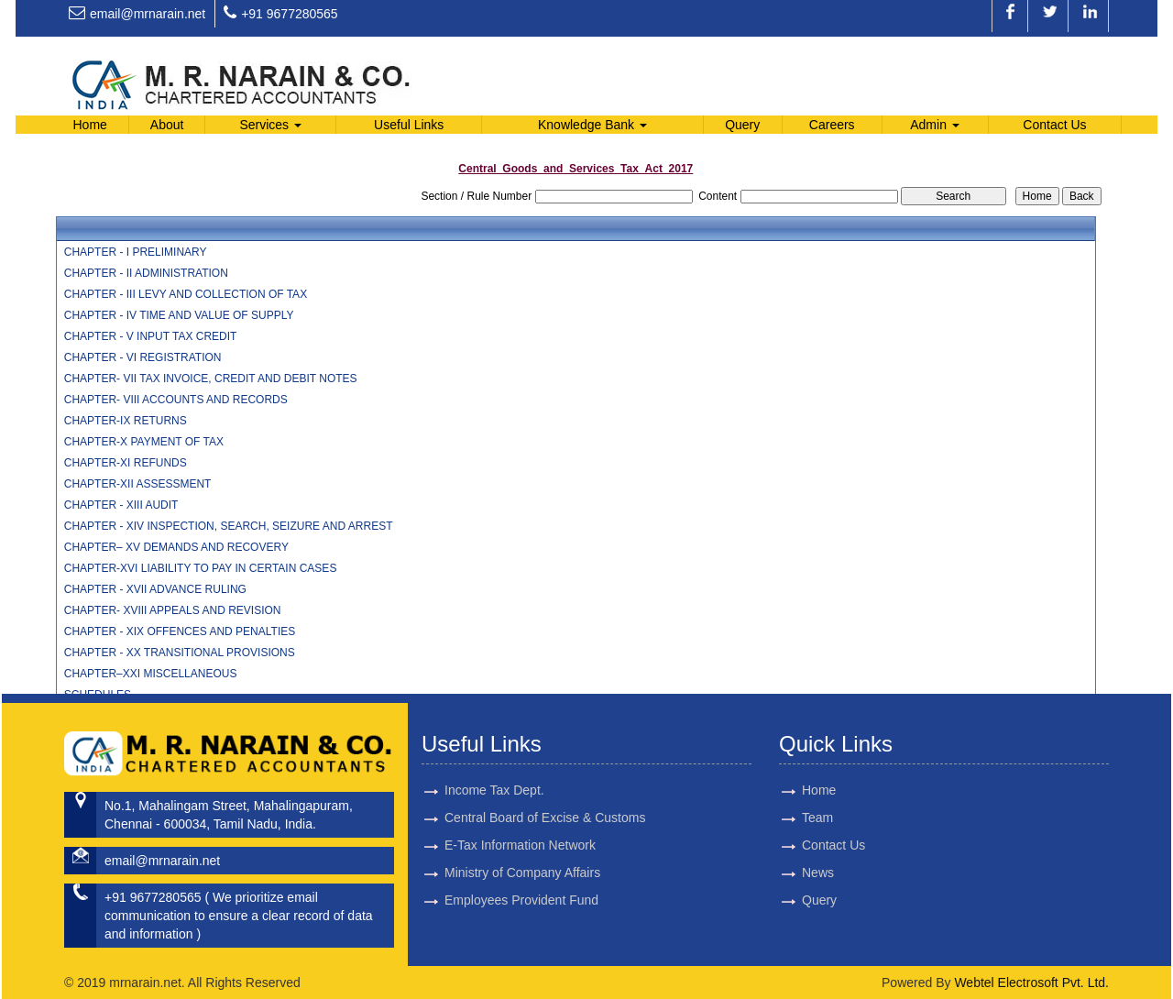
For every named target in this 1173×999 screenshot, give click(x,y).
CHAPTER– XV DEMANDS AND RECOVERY (176, 547)
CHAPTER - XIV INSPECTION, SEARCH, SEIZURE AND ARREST (228, 526)
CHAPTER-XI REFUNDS (125, 462)
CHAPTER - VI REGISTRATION (143, 357)
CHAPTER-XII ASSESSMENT (138, 484)
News (778, 875)
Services (270, 124)
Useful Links (409, 124)
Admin (934, 124)
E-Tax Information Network (520, 808)
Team (778, 818)
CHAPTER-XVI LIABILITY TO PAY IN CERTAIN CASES (200, 568)
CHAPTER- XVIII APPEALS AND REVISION (172, 610)
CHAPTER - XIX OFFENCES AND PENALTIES (180, 631)
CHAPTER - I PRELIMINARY (135, 252)
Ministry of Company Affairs (522, 836)
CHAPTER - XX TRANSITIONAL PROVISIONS (179, 652)
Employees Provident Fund (521, 865)
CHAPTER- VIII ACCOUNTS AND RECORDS (176, 399)
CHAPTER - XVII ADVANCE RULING (155, 589)
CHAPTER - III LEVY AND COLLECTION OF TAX (185, 294)
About (167, 124)
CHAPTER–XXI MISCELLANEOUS (150, 673)
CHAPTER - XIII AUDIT (121, 505)
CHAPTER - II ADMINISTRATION (146, 273)
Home (89, 124)
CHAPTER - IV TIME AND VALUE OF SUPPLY (179, 315)
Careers (832, 124)
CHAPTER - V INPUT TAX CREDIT (150, 336)
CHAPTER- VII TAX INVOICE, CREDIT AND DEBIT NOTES (210, 378)
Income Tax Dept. (494, 751)
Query (742, 124)
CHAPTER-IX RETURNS (125, 420)
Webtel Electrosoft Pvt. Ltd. (1031, 982)
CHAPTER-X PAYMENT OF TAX (144, 441)
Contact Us (1054, 124)
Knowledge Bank (592, 124)
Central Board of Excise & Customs (544, 780)
